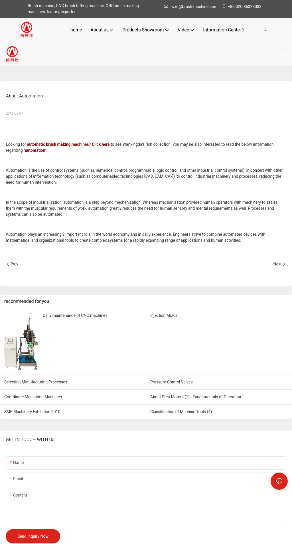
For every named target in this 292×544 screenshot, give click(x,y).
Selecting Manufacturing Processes (35, 382)
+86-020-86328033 (241, 6)
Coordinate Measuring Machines (33, 397)
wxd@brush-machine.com (192, 6)
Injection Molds (164, 315)
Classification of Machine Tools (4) (181, 411)
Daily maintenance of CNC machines (75, 315)
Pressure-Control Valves (171, 382)
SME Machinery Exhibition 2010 (32, 411)
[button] (243, 30)
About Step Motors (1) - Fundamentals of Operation (195, 397)
